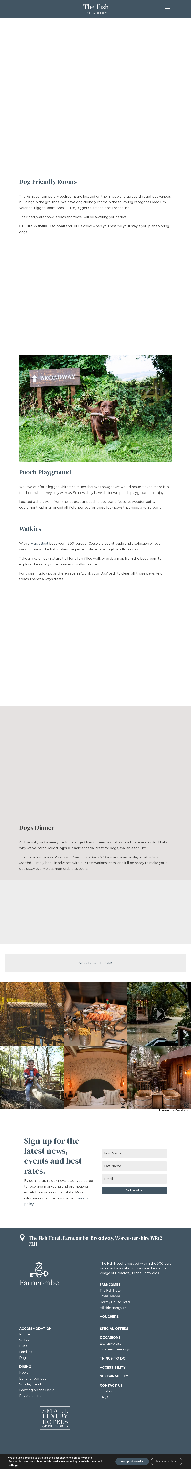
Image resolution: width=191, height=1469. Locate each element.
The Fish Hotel (110, 1290)
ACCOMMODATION (35, 1329)
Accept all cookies (129, 1461)
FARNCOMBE (110, 1284)
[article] (32, 1014)
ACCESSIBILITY (113, 1367)
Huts (23, 1346)
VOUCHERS (109, 1317)
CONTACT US (111, 1385)
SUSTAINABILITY (114, 1376)
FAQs (104, 1397)
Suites (24, 1340)
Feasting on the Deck (36, 1390)
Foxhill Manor (110, 1296)
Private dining (30, 1396)
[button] (159, 1014)
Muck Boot (39, 543)
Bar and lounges (32, 1378)
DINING (25, 1367)
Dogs (23, 1358)
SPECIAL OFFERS (114, 1329)
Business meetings (115, 1349)
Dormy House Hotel (115, 1302)
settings (13, 1465)
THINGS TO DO (113, 1358)
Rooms (24, 1334)
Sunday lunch (30, 1384)
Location (106, 1391)
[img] (32, 1014)
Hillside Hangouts (113, 1308)
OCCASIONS (110, 1338)
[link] (59, 1041)
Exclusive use (111, 1343)
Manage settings (165, 1461)
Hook (23, 1372)
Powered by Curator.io (174, 1110)
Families (25, 1352)
